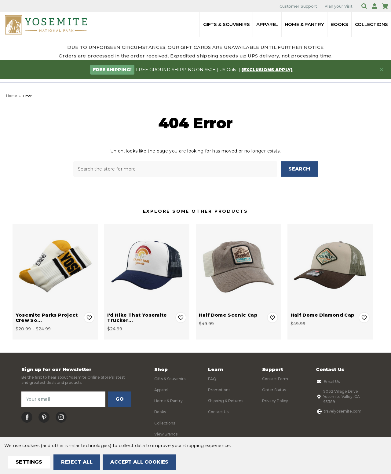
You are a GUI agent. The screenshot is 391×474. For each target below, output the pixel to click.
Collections (371, 24)
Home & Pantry (304, 24)
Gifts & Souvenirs (226, 24)
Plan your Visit (338, 6)
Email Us (328, 381)
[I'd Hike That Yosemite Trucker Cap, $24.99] (147, 266)
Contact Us (218, 412)
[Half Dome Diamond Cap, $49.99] (330, 266)
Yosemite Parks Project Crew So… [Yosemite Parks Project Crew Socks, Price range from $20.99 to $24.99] (47, 317)
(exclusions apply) (267, 69)
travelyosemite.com (338, 411)
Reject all (77, 462)
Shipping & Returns (225, 401)
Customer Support (298, 6)
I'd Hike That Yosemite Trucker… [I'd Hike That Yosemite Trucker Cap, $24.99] (137, 317)
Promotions (219, 390)
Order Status (274, 390)
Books (339, 24)
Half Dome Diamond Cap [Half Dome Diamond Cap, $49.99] (323, 315)
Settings (29, 462)
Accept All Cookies (139, 462)
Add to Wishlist (89, 317)
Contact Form (275, 379)
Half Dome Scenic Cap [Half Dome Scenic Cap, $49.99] (228, 315)
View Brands (165, 434)
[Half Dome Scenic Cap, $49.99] (238, 266)
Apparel (267, 24)
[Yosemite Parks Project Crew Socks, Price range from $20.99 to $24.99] (55, 266)
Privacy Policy (275, 401)
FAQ (212, 379)
